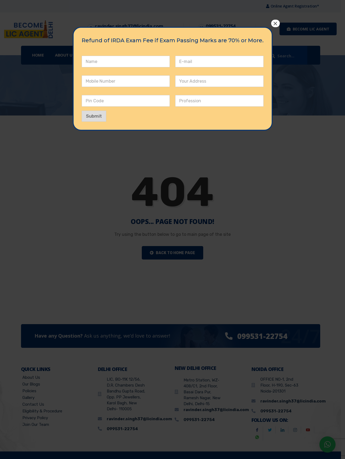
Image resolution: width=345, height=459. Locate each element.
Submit (94, 116)
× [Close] (275, 23)
